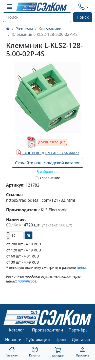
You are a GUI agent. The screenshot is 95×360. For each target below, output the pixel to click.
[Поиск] (37, 17)
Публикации (38, 339)
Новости (13, 339)
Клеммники (50, 29)
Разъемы (24, 29)
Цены (60, 339)
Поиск (83, 17)
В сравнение (49, 177)
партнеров (27, 281)
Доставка (81, 339)
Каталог (16, 330)
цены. (82, 267)
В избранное (47, 171)
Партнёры (78, 330)
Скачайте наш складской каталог (47, 163)
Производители (47, 330)
